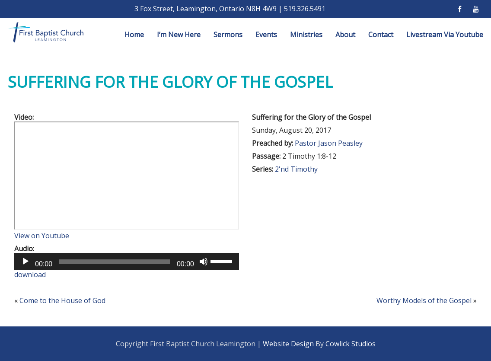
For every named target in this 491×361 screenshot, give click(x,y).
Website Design (288, 343)
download (30, 274)
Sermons (228, 34)
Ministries (306, 34)
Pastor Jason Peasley (329, 143)
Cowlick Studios (350, 343)
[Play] (25, 261)
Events (266, 34)
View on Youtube (41, 235)
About (345, 34)
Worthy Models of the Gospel (424, 300)
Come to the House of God (62, 300)
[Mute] (203, 261)
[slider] (114, 261)
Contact (380, 34)
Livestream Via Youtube (444, 34)
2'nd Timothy (296, 169)
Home (134, 34)
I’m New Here (179, 34)
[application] (126, 261)
